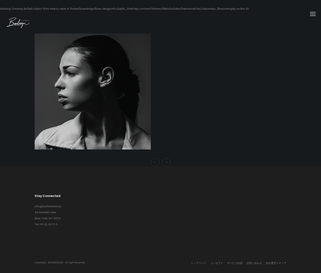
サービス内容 (234, 263)
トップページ (198, 263)
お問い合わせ (254, 263)
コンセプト (216, 263)
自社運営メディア (276, 263)
